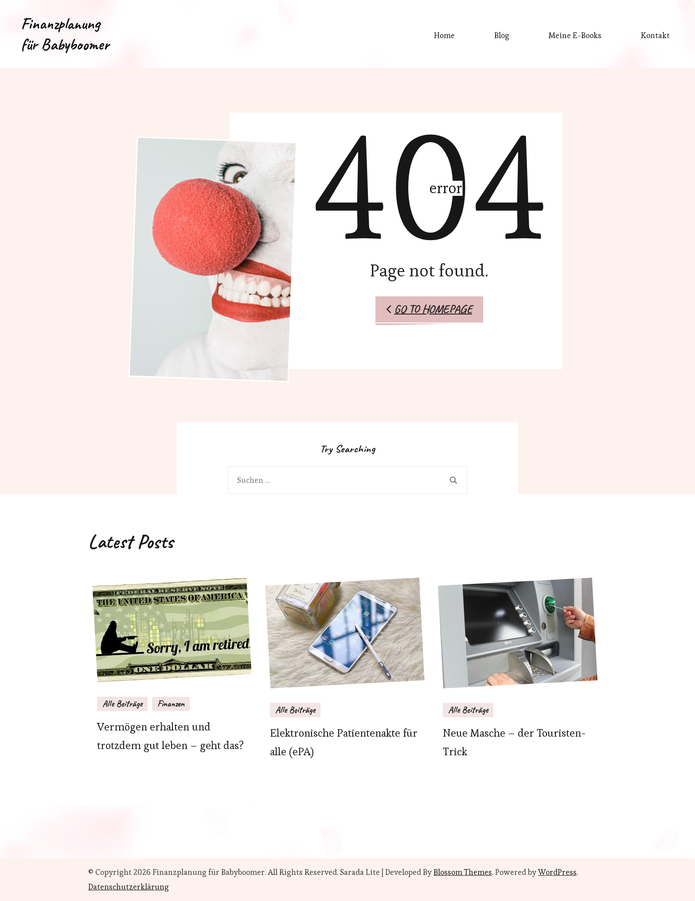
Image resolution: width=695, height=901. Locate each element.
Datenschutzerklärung (128, 887)
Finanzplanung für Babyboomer (65, 33)
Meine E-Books (574, 35)
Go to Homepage (429, 309)
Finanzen (170, 703)
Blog (501, 35)
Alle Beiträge (122, 703)
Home (444, 35)
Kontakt (655, 35)
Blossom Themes (462, 872)
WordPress (557, 872)
